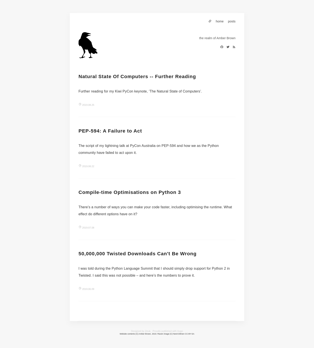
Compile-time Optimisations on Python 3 (129, 192)
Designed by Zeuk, (141, 331)
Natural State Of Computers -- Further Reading (137, 76)
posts (232, 21)
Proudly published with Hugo (168, 331)
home (220, 21)
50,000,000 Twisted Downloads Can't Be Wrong (137, 253)
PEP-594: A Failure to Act (110, 131)
